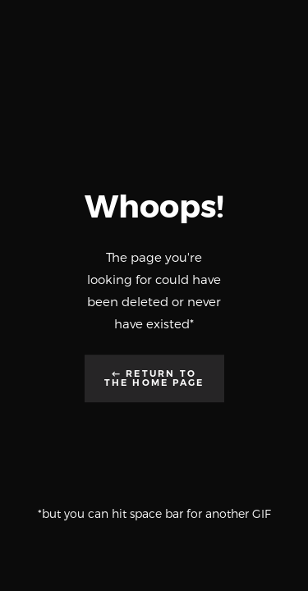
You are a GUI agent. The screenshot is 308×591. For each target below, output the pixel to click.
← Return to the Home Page (154, 378)
